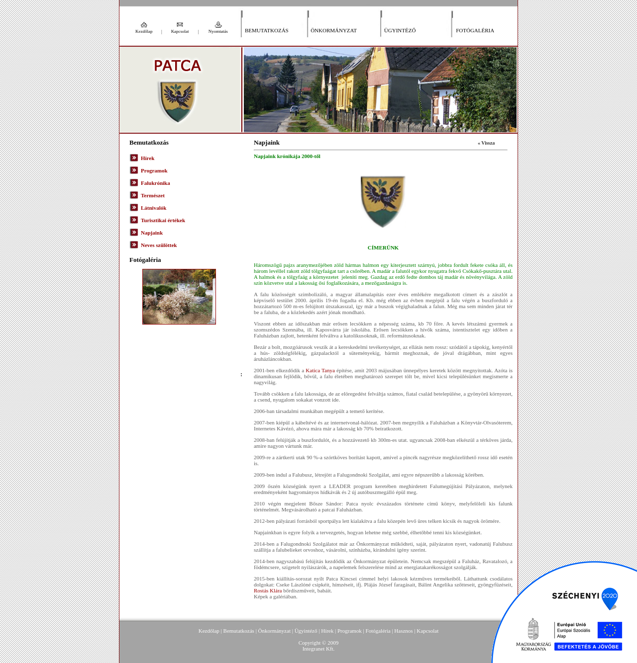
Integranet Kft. (319, 649)
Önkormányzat (334, 30)
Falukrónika (155, 183)
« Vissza (486, 143)
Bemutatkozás (267, 30)
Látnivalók (153, 208)
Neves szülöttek (159, 245)
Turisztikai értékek (163, 220)
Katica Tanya (320, 370)
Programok (154, 170)
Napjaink (152, 233)
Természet (153, 195)
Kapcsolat (180, 31)
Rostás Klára (268, 590)
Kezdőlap (143, 31)
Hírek (147, 158)
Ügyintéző (400, 30)
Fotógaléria (475, 30)
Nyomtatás (218, 31)
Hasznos (403, 631)
